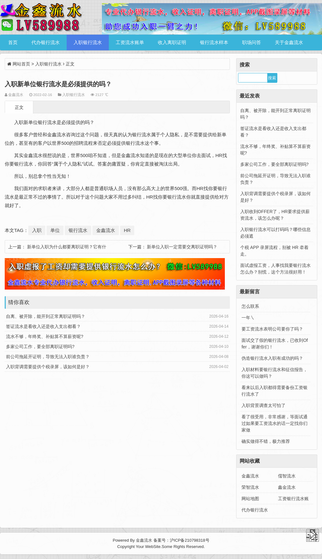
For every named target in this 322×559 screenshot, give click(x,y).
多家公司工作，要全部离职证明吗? (40, 346)
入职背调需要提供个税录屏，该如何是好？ (48, 366)
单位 (55, 230)
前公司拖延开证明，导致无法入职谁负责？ (48, 356)
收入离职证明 (172, 42)
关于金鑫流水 (289, 42)
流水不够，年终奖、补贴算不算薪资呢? (44, 336)
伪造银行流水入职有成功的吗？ (272, 358)
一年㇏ (248, 317)
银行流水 (78, 230)
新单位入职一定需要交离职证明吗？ (182, 246)
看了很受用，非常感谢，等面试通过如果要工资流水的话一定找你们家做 (275, 423)
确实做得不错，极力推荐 (266, 441)
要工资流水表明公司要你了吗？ (272, 328)
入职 (37, 230)
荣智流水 (250, 487)
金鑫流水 (105, 230)
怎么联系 (250, 306)
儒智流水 (287, 475)
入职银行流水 (88, 42)
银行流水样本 (214, 42)
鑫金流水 (287, 487)
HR (127, 230)
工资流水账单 (130, 42)
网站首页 (21, 63)
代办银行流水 (45, 42)
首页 (13, 42)
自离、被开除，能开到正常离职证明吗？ (45, 316)
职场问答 (251, 42)
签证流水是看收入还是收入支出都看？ (43, 326)
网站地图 (250, 498)
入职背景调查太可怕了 (264, 405)
